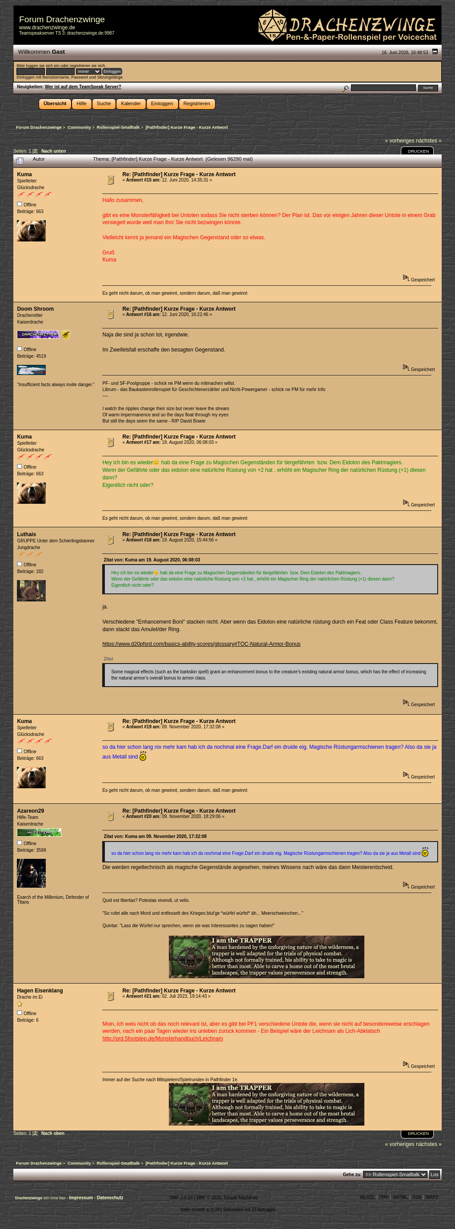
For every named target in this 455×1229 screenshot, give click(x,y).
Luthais (26, 534)
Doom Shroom (35, 309)
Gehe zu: (352, 1174)
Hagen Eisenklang (40, 991)
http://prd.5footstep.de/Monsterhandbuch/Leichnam (162, 1038)
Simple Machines (241, 1197)
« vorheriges (400, 141)
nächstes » (429, 141)
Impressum (81, 1197)
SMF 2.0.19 (181, 1197)
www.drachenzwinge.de (47, 27)
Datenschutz (110, 1197)
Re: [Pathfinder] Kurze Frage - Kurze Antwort (178, 174)
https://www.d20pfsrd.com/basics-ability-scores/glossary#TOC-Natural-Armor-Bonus (201, 644)
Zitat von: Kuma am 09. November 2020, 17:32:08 (155, 836)
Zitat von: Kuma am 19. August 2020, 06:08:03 (152, 559)
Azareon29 (30, 811)
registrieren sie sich (87, 65)
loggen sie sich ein (42, 65)
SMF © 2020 (208, 1197)
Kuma (24, 174)
